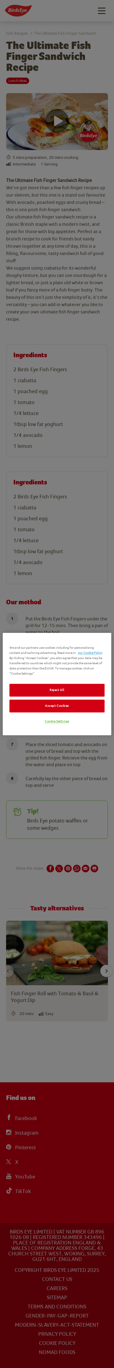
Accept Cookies (57, 706)
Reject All (57, 690)
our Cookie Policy (90, 653)
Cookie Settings (57, 722)
